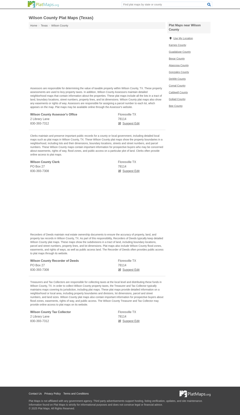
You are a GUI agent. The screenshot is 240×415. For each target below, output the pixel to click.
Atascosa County (179, 65)
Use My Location (181, 38)
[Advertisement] (97, 58)
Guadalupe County (180, 51)
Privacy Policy (52, 393)
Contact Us (35, 393)
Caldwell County (178, 92)
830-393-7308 (39, 171)
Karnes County (177, 45)
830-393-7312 (39, 123)
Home (33, 25)
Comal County (177, 85)
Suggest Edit (129, 123)
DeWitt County (177, 78)
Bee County (176, 105)
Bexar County (177, 58)
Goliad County (177, 99)
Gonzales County (179, 72)
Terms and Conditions (76, 393)
